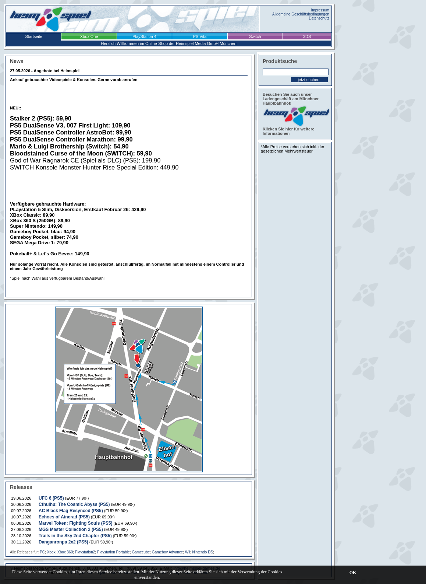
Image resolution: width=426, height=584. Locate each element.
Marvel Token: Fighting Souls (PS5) (75, 523)
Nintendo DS (202, 552)
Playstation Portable (113, 552)
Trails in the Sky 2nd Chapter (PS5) (75, 535)
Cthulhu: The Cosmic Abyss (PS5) (74, 504)
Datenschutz (319, 18)
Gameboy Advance (167, 552)
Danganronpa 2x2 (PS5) (63, 542)
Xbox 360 (65, 552)
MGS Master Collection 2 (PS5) (71, 529)
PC (42, 552)
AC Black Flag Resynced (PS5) (71, 510)
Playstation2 (85, 552)
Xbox (51, 552)
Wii (187, 552)
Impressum (320, 10)
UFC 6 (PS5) (51, 498)
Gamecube (141, 552)
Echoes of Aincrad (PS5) (64, 517)
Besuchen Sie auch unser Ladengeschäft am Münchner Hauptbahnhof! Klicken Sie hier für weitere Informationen (295, 114)
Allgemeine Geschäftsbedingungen (300, 14)
